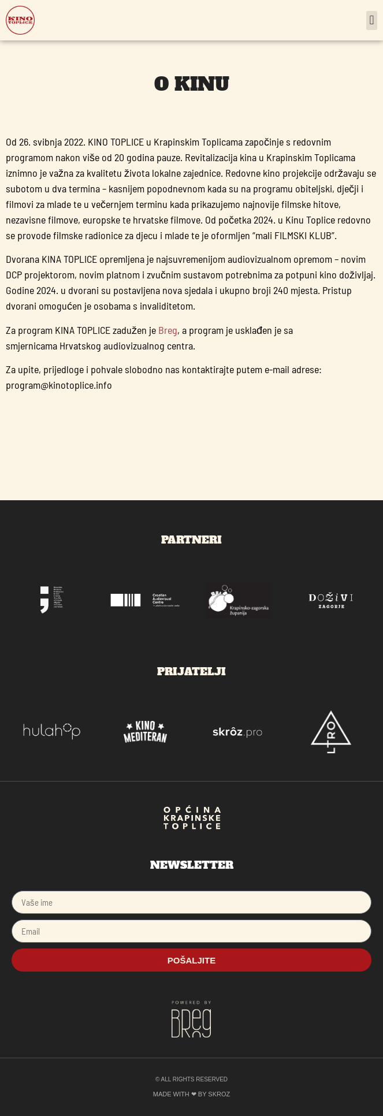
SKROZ (219, 1094)
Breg (167, 329)
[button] (371, 20)
